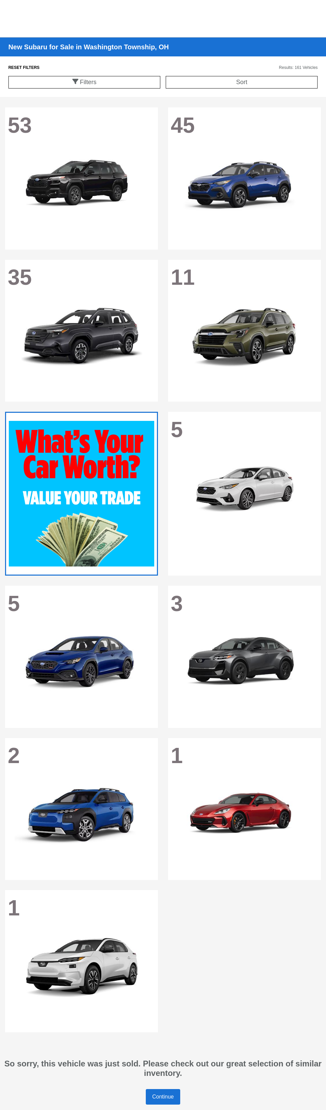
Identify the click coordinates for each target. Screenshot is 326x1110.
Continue (163, 1097)
